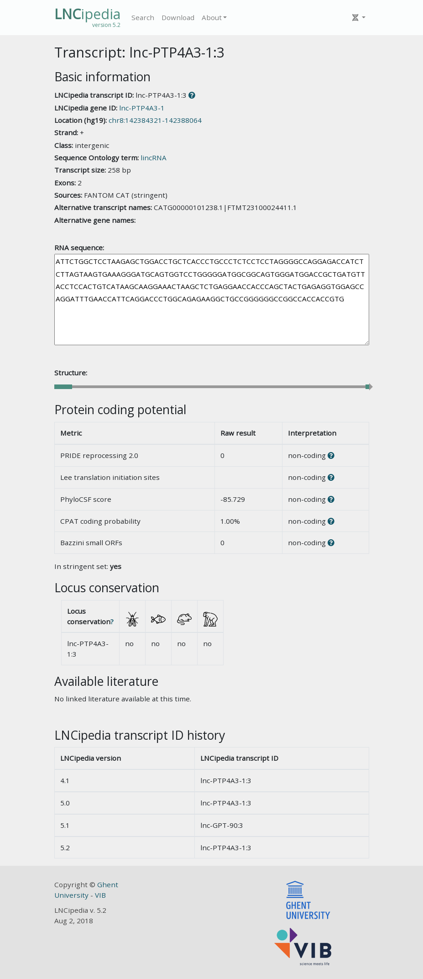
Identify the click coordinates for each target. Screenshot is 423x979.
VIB (100, 895)
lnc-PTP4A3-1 (142, 107)
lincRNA (154, 157)
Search (142, 17)
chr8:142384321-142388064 (155, 120)
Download (178, 17)
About (212, 17)
